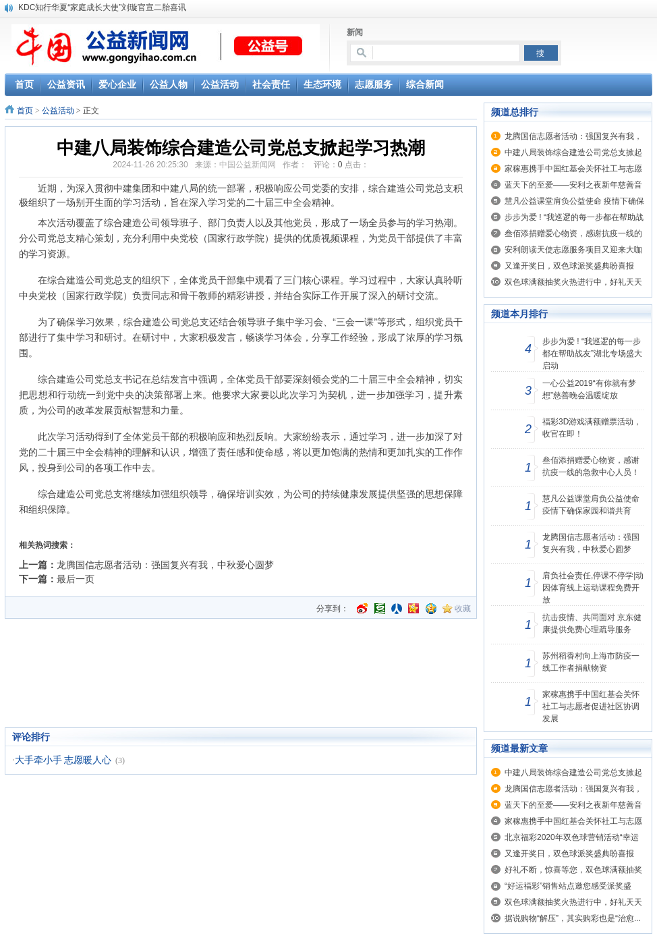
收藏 (463, 608)
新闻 (355, 32)
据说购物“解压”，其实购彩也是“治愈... (573, 918)
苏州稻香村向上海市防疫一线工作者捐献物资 (590, 662)
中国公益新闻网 (247, 164)
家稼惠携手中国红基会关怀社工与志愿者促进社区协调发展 (590, 706)
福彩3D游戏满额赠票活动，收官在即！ (591, 428)
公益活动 (58, 110)
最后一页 (75, 579)
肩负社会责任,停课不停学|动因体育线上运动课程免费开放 (593, 588)
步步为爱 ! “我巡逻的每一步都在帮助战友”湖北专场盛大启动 (592, 353)
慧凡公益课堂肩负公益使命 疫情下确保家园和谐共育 (590, 505)
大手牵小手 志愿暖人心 (63, 760)
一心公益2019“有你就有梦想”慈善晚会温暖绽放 (589, 389)
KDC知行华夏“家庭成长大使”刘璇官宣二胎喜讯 (102, 7)
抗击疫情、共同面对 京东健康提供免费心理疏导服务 (591, 623)
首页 (25, 110)
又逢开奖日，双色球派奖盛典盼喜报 (569, 266)
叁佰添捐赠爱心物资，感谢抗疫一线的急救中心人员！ (590, 466)
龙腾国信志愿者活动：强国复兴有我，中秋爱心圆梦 (165, 564)
